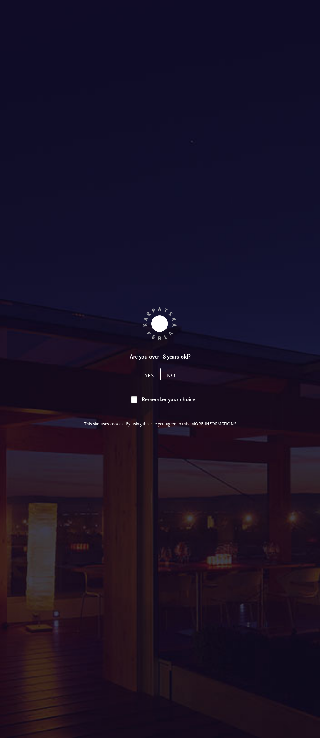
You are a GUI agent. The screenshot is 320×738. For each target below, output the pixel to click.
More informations (213, 424)
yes (149, 375)
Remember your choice (168, 399)
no (171, 375)
